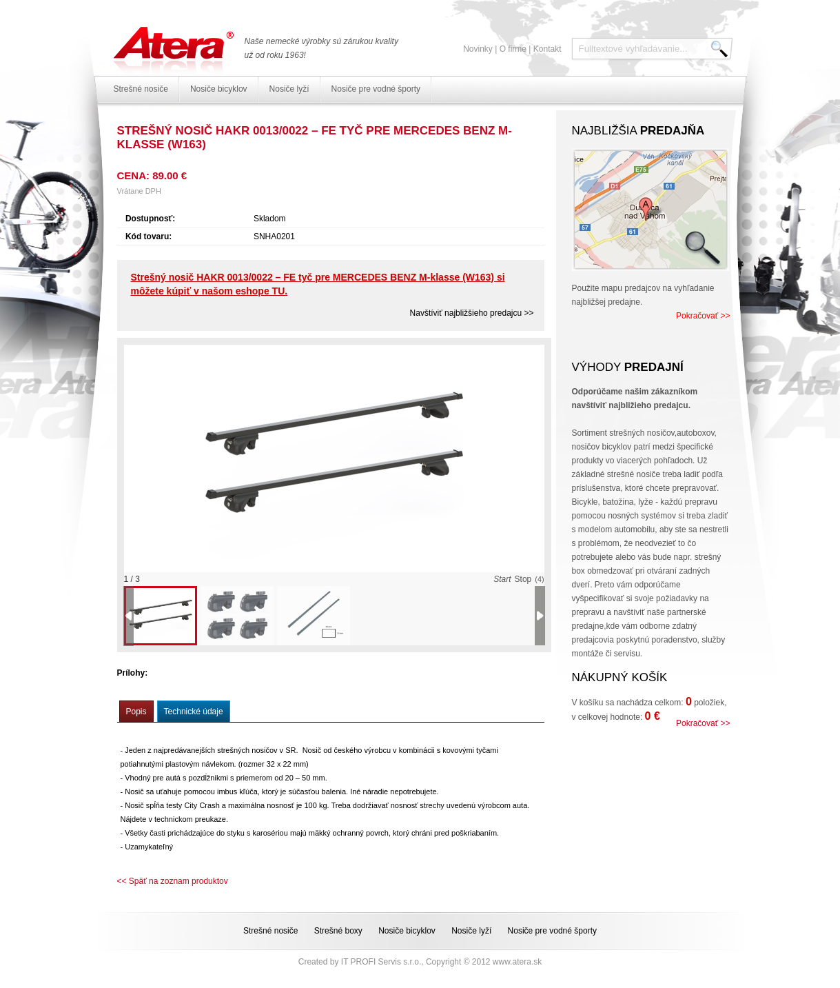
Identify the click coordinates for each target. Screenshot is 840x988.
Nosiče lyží (289, 89)
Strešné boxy (338, 931)
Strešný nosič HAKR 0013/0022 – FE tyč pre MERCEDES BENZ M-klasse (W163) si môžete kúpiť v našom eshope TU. (318, 284)
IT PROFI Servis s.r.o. (381, 962)
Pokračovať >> (703, 316)
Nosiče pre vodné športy (375, 89)
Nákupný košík (620, 677)
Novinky (478, 49)
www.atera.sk (517, 962)
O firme (513, 49)
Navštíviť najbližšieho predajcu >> (472, 313)
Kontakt (547, 49)
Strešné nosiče (141, 89)
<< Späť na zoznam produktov (172, 881)
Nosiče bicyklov (218, 89)
